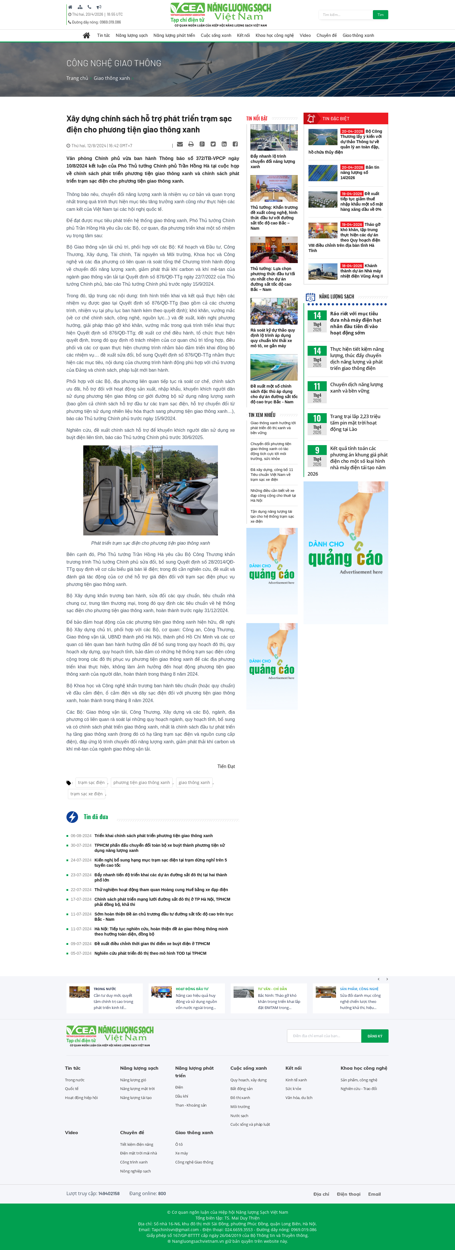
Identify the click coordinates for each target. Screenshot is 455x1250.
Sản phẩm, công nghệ (359, 989)
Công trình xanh (134, 1162)
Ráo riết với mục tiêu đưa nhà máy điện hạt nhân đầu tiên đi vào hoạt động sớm (355, 323)
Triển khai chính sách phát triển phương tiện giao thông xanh (154, 835)
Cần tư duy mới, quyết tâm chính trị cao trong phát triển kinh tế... (113, 1001)
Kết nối (243, 35)
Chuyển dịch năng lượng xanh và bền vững (356, 387)
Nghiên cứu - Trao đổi (359, 1088)
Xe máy (181, 1153)
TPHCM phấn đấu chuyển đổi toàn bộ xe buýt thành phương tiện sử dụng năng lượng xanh (160, 848)
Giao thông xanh (358, 35)
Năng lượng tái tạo (136, 1097)
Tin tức (103, 35)
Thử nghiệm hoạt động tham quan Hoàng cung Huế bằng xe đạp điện (161, 889)
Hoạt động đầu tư (192, 989)
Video (305, 35)
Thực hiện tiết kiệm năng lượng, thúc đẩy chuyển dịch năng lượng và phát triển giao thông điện (357, 358)
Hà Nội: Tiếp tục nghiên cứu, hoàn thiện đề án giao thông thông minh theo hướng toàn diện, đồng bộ (161, 931)
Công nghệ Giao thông (194, 1162)
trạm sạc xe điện (87, 793)
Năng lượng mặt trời (137, 1088)
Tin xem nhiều (262, 414)
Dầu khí (181, 1096)
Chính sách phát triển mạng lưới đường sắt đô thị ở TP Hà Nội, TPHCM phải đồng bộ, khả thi (162, 902)
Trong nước (105, 989)
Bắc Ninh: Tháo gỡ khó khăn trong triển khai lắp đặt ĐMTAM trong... (279, 1001)
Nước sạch (239, 1115)
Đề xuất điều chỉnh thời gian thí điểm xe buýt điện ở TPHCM (152, 943)
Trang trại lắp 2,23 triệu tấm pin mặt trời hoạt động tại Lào (355, 422)
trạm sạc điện (91, 782)
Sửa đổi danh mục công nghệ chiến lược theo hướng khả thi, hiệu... (360, 1001)
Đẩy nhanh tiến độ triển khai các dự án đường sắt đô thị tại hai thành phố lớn (161, 877)
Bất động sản (241, 1088)
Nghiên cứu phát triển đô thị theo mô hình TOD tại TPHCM (151, 953)
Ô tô (179, 1144)
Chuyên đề (327, 35)
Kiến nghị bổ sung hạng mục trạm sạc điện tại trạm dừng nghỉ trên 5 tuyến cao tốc (161, 863)
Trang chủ (77, 78)
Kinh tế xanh (296, 1079)
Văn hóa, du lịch (299, 1097)
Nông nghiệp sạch (135, 1171)
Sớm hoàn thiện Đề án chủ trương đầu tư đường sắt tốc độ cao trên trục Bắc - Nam (164, 917)
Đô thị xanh (240, 1097)
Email (374, 1194)
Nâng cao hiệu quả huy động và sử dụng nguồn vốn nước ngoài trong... (196, 1001)
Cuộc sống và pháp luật (250, 1124)
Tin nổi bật (257, 118)
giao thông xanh (194, 782)
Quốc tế (71, 1088)
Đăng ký (374, 1036)
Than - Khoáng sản (191, 1105)
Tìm (381, 14)
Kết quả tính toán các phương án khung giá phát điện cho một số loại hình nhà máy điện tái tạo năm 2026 (348, 461)
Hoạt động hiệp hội (81, 1097)
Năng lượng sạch (132, 35)
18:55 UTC (115, 14)
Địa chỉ (321, 1194)
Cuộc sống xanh (216, 35)
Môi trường (240, 1106)
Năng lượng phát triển (174, 35)
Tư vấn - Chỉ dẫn (272, 989)
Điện (179, 1087)
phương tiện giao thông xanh (141, 782)
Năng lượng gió (133, 1079)
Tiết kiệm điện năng (136, 1144)
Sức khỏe (293, 1088)
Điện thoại (348, 1194)
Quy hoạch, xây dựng (248, 1079)
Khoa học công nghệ (275, 35)
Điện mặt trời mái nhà (138, 1153)
